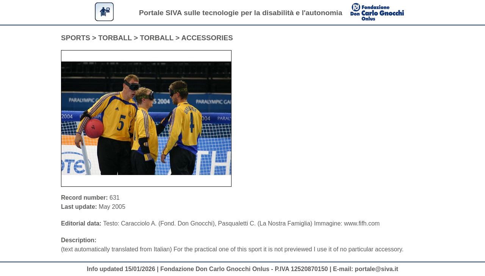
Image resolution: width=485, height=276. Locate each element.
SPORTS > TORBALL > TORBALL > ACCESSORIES (147, 38)
